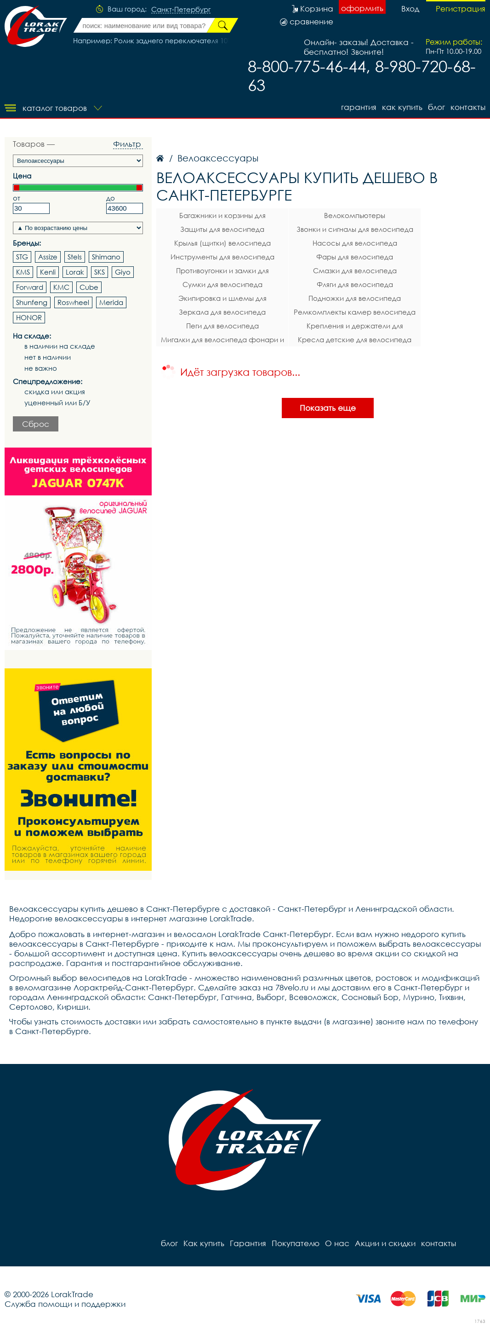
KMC (61, 287)
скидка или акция (54, 391)
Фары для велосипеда (354, 257)
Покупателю (295, 1243)
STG (22, 257)
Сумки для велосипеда (222, 284)
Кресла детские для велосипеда (354, 339)
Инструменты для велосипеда (222, 257)
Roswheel (73, 302)
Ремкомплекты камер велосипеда (355, 312)
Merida (111, 302)
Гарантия (358, 107)
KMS (23, 272)
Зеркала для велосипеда (222, 312)
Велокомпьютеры (354, 215)
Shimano (106, 257)
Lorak (75, 272)
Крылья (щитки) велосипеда (222, 243)
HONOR (29, 317)
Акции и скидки (385, 1243)
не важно (40, 368)
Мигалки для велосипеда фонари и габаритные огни (222, 340)
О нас (337, 1243)
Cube (89, 287)
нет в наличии (47, 357)
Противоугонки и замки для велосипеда (222, 271)
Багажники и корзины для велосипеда (222, 216)
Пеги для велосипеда (222, 326)
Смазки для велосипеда (355, 270)
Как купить (402, 107)
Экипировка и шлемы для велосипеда (222, 299)
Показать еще (328, 408)
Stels (75, 257)
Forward (29, 287)
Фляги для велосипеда (355, 284)
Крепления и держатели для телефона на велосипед (355, 327)
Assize (47, 257)
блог (436, 107)
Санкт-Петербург (181, 9)
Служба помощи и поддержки (65, 1304)
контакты (467, 107)
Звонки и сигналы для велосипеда (354, 229)
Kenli (48, 272)
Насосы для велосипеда (355, 243)
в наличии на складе (59, 346)
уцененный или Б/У (57, 402)
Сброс (35, 424)
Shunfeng (31, 302)
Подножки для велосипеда (354, 298)
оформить (362, 8)
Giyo (123, 272)
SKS (99, 272)
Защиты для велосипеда (222, 229)
